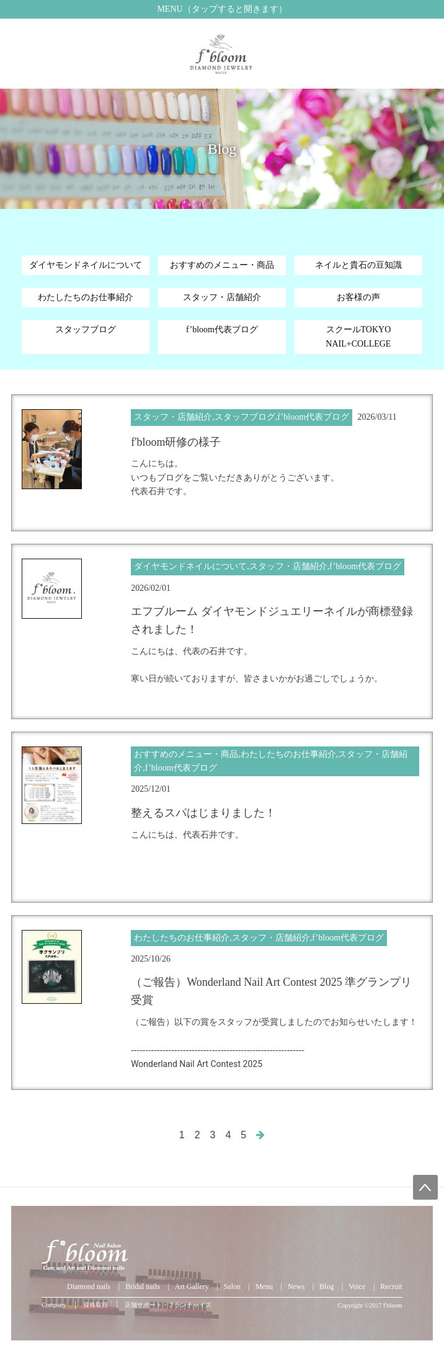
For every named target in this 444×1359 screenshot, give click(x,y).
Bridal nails (142, 1286)
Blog (326, 1286)
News (296, 1286)
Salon (232, 1286)
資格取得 (95, 1304)
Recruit (391, 1286)
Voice (357, 1286)
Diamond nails (88, 1286)
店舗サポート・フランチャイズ (168, 1304)
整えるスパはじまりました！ (203, 813)
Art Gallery (192, 1286)
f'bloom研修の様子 (176, 442)
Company (54, 1304)
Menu (264, 1286)
